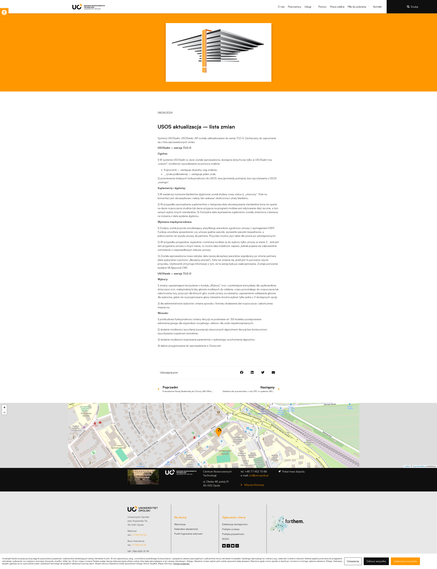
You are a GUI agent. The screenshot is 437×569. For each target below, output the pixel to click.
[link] (4, 12)
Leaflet (407, 465)
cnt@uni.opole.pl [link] (258, 474)
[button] (310, 6)
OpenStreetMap (419, 465)
